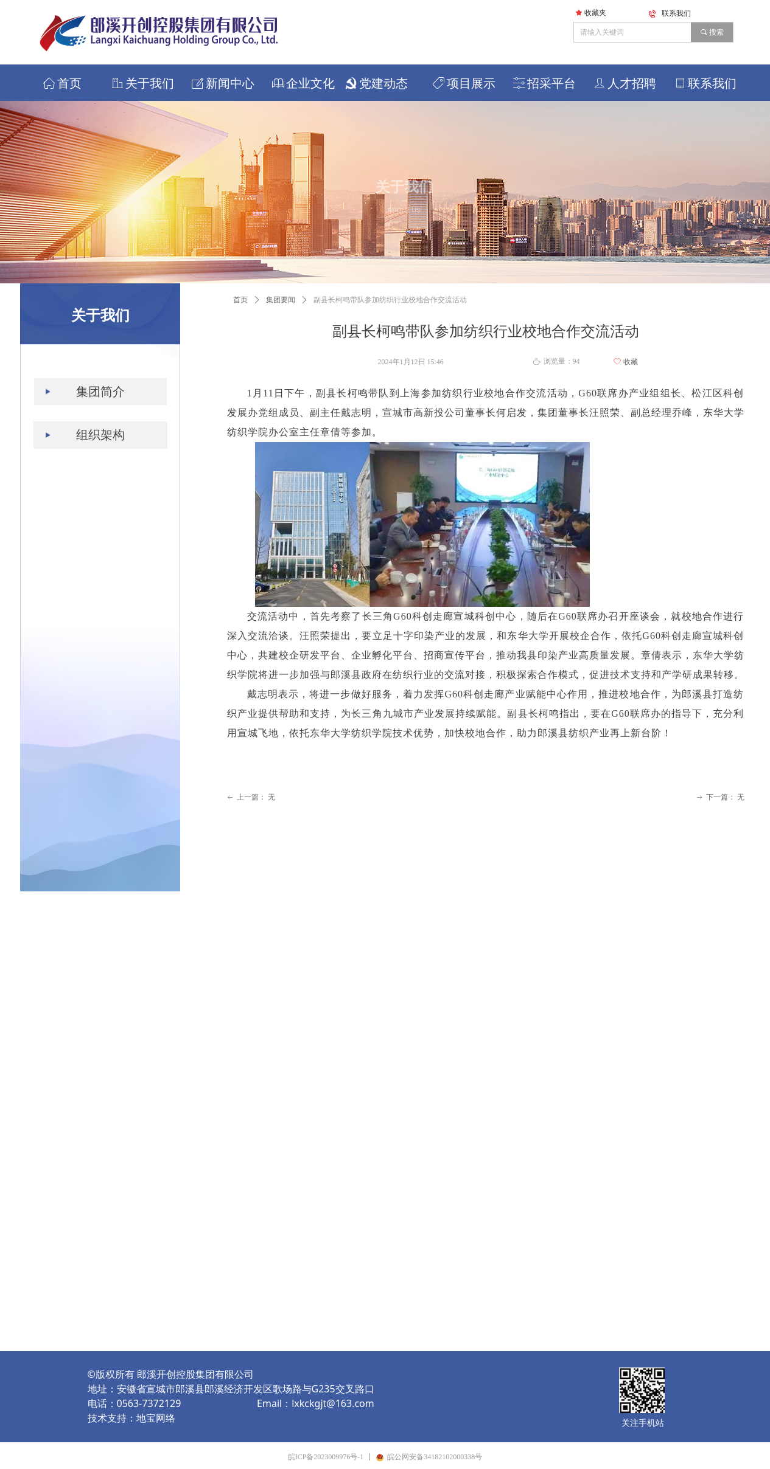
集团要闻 (280, 300)
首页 (240, 300)
